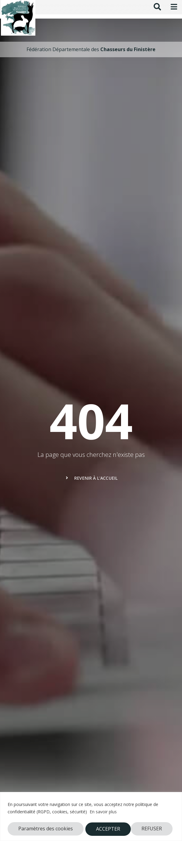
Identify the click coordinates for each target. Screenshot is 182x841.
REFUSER (106, 828)
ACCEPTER (152, 828)
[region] (91, 816)
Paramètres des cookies (45, 828)
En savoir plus (103, 812)
